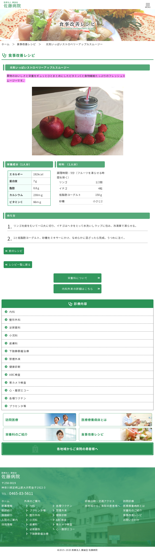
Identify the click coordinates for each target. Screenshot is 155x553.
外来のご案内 (32, 501)
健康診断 (61, 515)
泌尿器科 (35, 529)
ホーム (6, 501)
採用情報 (7, 524)
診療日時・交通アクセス (100, 501)
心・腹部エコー (65, 529)
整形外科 (35, 515)
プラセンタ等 (38, 510)
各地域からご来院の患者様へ (77, 449)
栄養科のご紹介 (16, 434)
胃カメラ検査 (64, 524)
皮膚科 (13, 343)
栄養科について (77, 278)
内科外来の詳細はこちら (77, 289)
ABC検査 (61, 520)
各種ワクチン (64, 506)
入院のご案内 (10, 520)
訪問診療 (128, 501)
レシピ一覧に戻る (20, 264)
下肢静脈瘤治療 (39, 533)
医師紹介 (7, 510)
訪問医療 (11, 419)
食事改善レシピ (92, 434)
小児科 (13, 335)
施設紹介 (7, 515)
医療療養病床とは (94, 419)
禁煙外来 (61, 510)
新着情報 (7, 506)
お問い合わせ (131, 520)
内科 (32, 506)
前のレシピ (15, 251)
